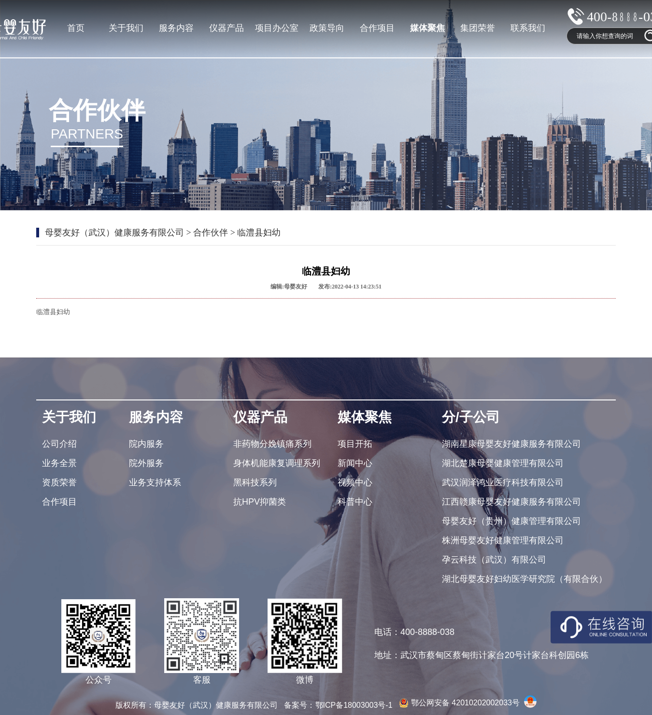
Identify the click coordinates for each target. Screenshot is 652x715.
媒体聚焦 (427, 28)
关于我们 (126, 28)
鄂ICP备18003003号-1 (355, 705)
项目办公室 (276, 28)
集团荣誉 (477, 28)
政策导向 (327, 28)
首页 (76, 28)
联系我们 (527, 28)
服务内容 (176, 28)
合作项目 (377, 28)
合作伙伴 (210, 232)
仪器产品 (226, 28)
